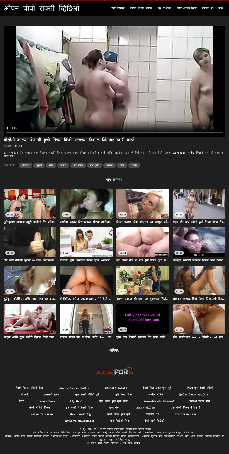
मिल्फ (122, 165)
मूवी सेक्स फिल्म (123, 394)
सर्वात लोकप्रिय (118, 8)
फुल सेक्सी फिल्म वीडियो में (185, 407)
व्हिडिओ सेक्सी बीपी (199, 401)
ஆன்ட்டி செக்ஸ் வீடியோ (74, 388)
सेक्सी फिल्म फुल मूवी (118, 414)
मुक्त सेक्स (114, 407)
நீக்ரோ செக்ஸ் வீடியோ (193, 394)
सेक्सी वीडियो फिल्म (39, 407)
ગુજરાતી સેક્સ (51, 394)
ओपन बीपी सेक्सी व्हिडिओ (105, 443)
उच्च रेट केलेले (164, 8)
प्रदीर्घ (51, 165)
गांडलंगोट (25, 165)
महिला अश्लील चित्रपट (187, 8)
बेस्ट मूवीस (94, 165)
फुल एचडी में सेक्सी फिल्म (79, 407)
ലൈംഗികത (47, 401)
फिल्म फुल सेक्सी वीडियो (200, 388)
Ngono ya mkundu (42, 414)
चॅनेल (220, 8)
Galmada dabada (116, 388)
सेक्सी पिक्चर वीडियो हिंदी (29, 388)
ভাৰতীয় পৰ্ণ (152, 414)
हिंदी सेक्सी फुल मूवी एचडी (113, 401)
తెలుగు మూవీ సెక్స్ (80, 414)
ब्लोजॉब (109, 165)
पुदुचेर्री (39, 165)
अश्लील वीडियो (156, 394)
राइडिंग (134, 165)
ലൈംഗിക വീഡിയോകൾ (158, 401)
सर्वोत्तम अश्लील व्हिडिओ (141, 8)
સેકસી (24, 394)
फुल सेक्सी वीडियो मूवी (87, 394)
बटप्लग (63, 165)
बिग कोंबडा (78, 165)
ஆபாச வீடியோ (145, 407)
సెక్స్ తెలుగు (76, 401)
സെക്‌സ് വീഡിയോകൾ (79, 420)
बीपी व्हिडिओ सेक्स (119, 420)
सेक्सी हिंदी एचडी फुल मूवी (157, 388)
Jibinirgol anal (186, 414)
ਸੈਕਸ (21, 401)
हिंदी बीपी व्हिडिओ (154, 420)
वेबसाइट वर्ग (207, 8)
